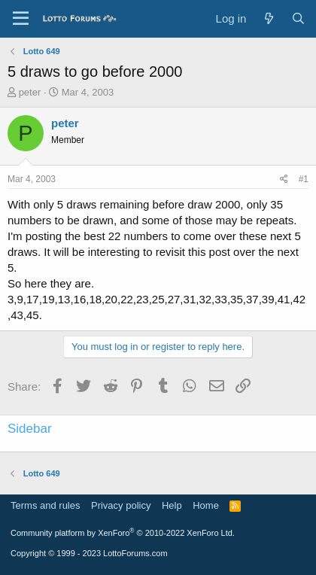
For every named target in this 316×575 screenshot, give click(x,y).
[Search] (298, 18)
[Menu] (20, 19)
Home (206, 505)
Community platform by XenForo (123, 532)
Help (172, 505)
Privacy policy (120, 505)
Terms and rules (45, 505)
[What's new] (268, 18)
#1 (303, 179)
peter (30, 92)
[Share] (284, 179)
